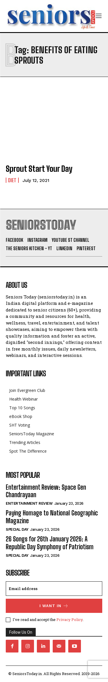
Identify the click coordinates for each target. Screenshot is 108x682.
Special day (17, 529)
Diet (12, 180)
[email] (54, 588)
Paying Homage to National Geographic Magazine (52, 516)
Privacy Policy (69, 619)
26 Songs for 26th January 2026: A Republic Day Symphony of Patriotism (50, 542)
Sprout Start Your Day (39, 169)
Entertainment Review (29, 503)
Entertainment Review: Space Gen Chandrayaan (46, 491)
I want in (54, 606)
